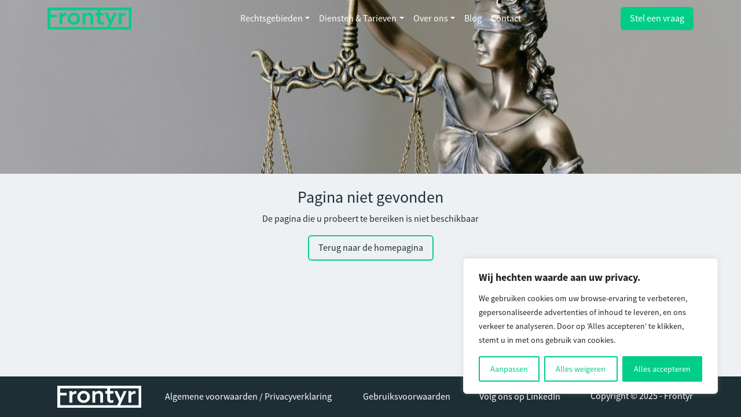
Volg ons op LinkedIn (519, 397)
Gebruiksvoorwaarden (406, 397)
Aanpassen (509, 369)
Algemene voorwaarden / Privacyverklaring (248, 397)
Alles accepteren (662, 369)
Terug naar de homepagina (370, 248)
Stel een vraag (657, 18)
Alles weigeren (581, 369)
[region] (590, 326)
